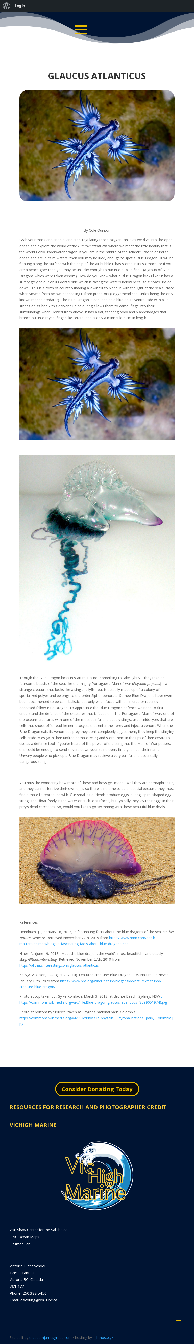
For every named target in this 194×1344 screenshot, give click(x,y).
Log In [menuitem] (20, 6)
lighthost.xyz (103, 1337)
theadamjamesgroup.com (50, 1337)
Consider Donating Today (97, 1089)
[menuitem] (6, 6)
